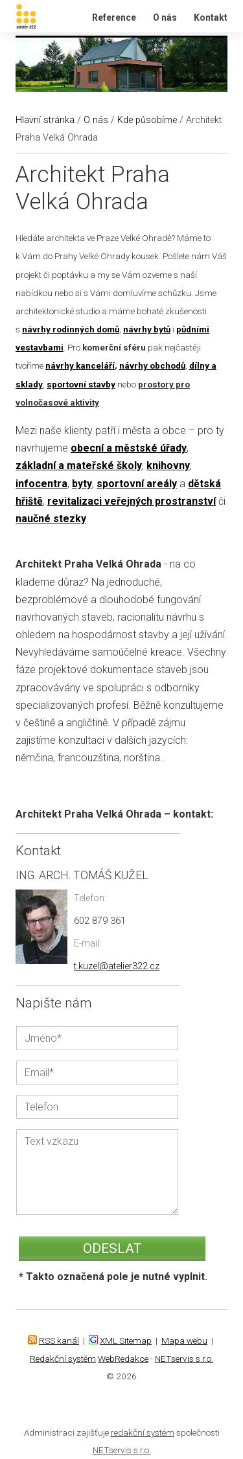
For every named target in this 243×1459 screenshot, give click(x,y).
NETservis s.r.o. (184, 1358)
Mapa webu (184, 1340)
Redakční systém (63, 1358)
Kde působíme (147, 120)
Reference (114, 17)
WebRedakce (123, 1358)
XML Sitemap (126, 1340)
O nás (165, 17)
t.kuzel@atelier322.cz (116, 966)
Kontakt (210, 17)
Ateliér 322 (18, 0)
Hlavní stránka (45, 120)
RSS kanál (59, 1340)
